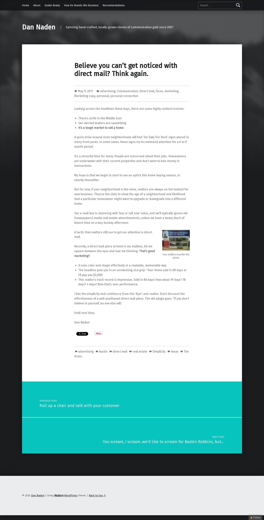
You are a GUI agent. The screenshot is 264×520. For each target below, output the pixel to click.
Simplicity (159, 351)
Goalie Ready (52, 5)
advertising (107, 91)
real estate (140, 351)
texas (174, 351)
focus (159, 91)
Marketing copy (84, 96)
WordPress (70, 495)
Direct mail (147, 91)
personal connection (124, 96)
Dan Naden (38, 27)
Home (25, 5)
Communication (127, 91)
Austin (103, 351)
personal (103, 96)
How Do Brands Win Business (81, 5)
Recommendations (114, 5)
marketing (171, 91)
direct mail (120, 351)
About (37, 5)
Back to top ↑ (97, 495)
